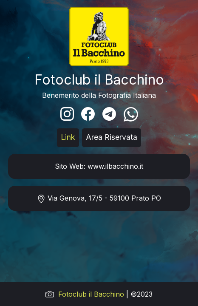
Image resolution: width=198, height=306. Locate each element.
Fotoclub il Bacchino (91, 294)
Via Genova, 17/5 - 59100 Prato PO (99, 198)
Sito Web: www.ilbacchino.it (99, 166)
